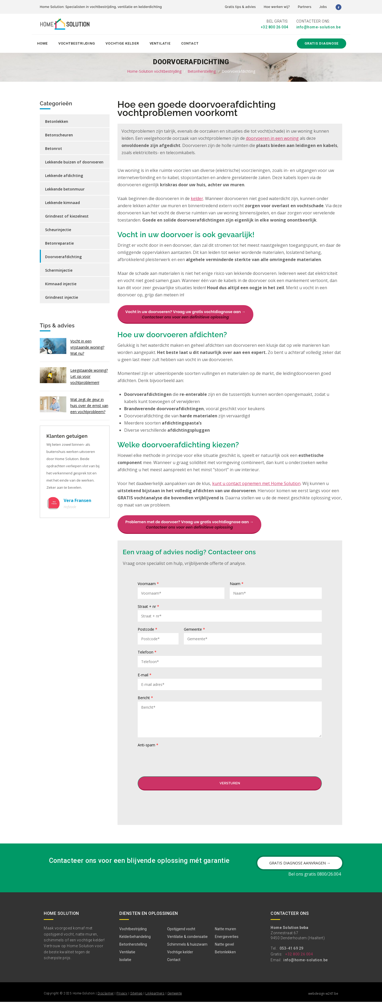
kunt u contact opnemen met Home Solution (256, 485)
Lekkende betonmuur (65, 188)
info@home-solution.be (318, 27)
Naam (237, 586)
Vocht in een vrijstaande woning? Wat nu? (87, 346)
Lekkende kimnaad (62, 202)
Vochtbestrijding (76, 43)
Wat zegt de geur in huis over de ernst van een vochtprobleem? (89, 405)
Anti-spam (148, 747)
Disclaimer (106, 995)
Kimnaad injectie (60, 283)
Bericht (145, 700)
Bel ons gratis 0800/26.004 (314, 876)
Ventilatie (160, 43)
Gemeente (194, 632)
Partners (304, 7)
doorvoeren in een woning (272, 138)
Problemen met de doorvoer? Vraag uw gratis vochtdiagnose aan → (189, 526)
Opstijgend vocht (181, 931)
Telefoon (147, 654)
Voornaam (148, 586)
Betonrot (53, 147)
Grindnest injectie (61, 296)
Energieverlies (226, 939)
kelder (197, 198)
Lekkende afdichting (64, 175)
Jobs (323, 7)
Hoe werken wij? (277, 7)
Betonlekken (56, 120)
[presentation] (178, 761)
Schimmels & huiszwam (187, 946)
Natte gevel (224, 946)
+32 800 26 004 (274, 27)
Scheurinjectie (58, 229)
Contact (190, 43)
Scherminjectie (58, 269)
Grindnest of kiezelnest (67, 215)
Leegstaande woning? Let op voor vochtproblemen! (89, 375)
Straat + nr (148, 609)
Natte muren (225, 931)
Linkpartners (154, 995)
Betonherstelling (202, 70)
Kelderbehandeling (135, 939)
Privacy (122, 995)
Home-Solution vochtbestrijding (154, 70)
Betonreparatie (59, 242)
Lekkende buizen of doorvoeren (74, 161)
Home (42, 43)
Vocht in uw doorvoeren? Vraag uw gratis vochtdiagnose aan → (185, 314)
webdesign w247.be (323, 995)
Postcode (147, 632)
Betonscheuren (59, 134)
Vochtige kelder (122, 43)
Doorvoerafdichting (63, 256)
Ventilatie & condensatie (187, 939)
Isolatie (125, 962)
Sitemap (136, 995)
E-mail (144, 677)
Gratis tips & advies (240, 7)
